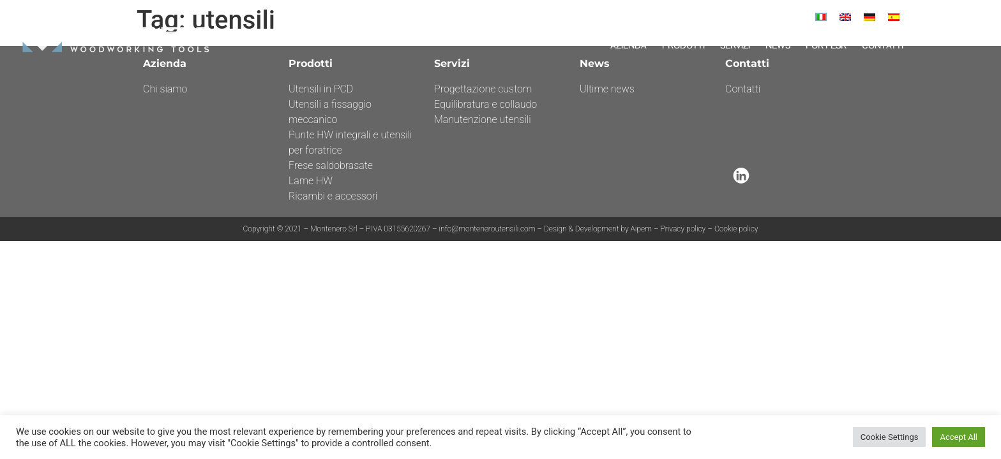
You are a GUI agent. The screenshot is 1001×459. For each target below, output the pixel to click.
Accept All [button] (958, 437)
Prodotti (683, 45)
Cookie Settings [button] (890, 437)
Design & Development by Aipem (598, 228)
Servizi (735, 45)
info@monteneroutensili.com (488, 228)
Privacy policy (682, 228)
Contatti (882, 45)
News (777, 45)
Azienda (628, 45)
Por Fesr (826, 45)
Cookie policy (736, 228)
